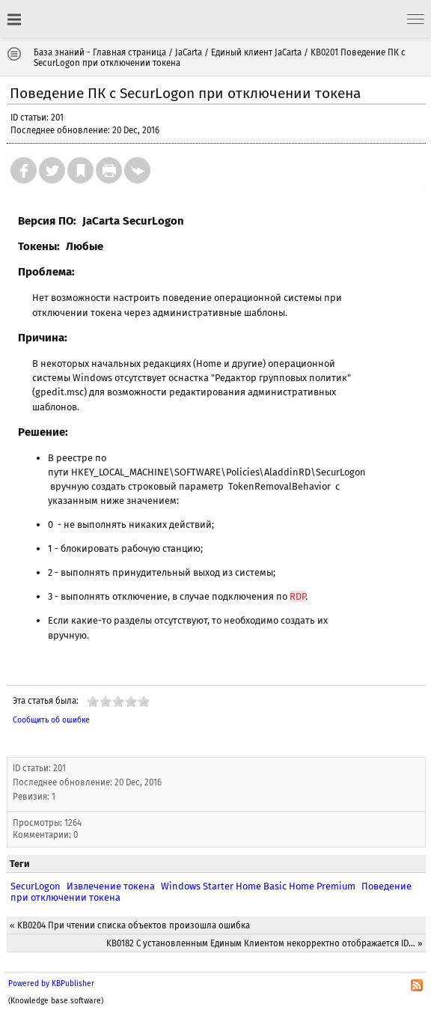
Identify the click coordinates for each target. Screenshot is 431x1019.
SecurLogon (35, 886)
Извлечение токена (111, 886)
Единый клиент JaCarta (256, 52)
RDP (297, 596)
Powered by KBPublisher (51, 983)
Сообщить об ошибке (51, 720)
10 (144, 701)
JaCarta (188, 52)
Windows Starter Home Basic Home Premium (258, 886)
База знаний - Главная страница (100, 52)
